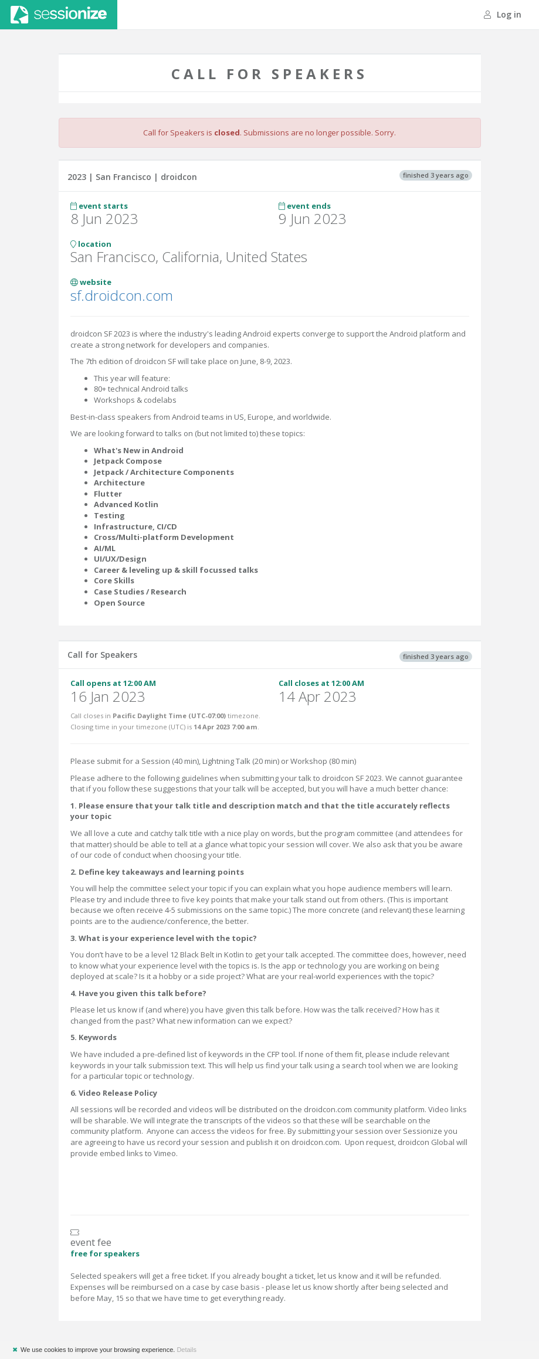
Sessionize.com (58, 14)
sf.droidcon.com (121, 295)
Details (186, 1349)
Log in (502, 14)
